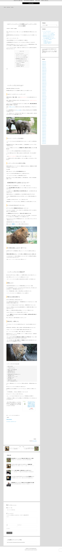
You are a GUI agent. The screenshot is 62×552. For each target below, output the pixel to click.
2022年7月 (44, 102)
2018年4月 (44, 141)
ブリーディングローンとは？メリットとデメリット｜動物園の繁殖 (21, 464)
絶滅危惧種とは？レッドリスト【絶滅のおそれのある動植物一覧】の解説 (22, 482)
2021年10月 (44, 115)
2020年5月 (44, 131)
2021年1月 (44, 124)
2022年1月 (44, 111)
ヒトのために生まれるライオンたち (21, 59)
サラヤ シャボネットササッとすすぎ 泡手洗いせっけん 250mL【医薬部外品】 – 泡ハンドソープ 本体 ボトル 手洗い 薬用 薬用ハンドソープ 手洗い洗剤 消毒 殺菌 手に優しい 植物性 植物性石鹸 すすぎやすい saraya (31, 404)
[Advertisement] (31, 15)
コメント (7, 516)
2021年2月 (44, 122)
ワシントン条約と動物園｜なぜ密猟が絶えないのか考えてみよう (21, 470)
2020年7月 (44, 128)
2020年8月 (44, 127)
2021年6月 (44, 118)
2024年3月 (44, 89)
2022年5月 (44, 105)
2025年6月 (44, 76)
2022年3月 (44, 108)
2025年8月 (44, 73)
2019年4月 (44, 140)
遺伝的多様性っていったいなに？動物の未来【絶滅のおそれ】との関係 (22, 458)
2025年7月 (44, 74)
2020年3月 (44, 134)
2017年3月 (44, 143)
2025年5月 (44, 77)
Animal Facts (8, 7)
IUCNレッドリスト (12, 106)
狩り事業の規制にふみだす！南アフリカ (49, 38)
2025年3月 (44, 80)
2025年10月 (44, 71)
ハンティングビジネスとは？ (19, 53)
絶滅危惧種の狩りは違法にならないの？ (21, 58)
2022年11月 (44, 96)
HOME (5, 7)
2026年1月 (44, 67)
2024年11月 (44, 83)
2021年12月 (44, 112)
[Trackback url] (21, 542)
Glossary (12, 7)
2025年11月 (44, 70)
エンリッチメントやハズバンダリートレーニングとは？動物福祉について (22, 476)
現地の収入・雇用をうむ (20, 66)
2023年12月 (44, 90)
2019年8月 (44, 137)
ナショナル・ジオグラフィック (11, 421)
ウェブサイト (8, 528)
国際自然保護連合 (9, 419)
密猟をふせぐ (18, 63)
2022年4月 (44, 106)
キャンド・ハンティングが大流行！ (21, 55)
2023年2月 (44, 93)
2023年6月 (44, 92)
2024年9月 (44, 86)
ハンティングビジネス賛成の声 (19, 62)
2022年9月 (44, 99)
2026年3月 (44, 64)
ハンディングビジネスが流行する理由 (49, 34)
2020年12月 (44, 125)
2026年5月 (44, 61)
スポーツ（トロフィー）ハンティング (21, 54)
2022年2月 (44, 109)
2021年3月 (44, 121)
